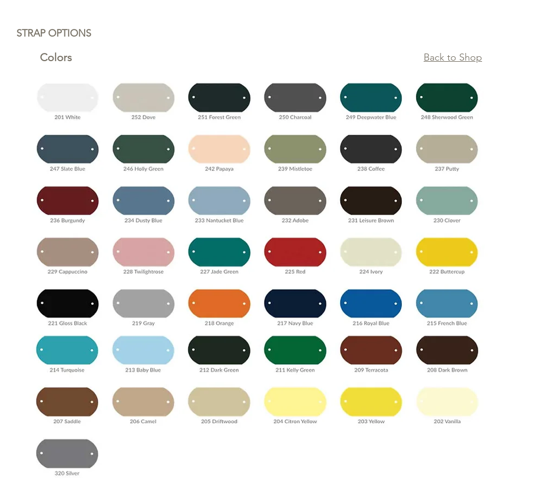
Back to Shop (453, 57)
